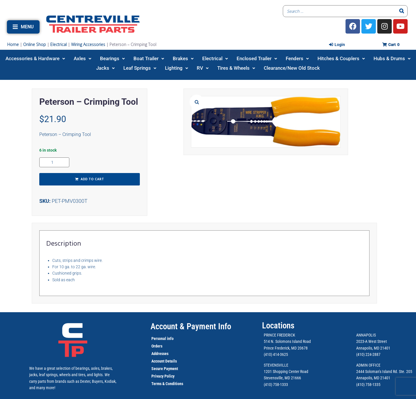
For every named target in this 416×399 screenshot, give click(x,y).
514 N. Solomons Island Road (287, 341)
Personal (158, 338)
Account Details (164, 361)
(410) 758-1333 (276, 384)
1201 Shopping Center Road (286, 371)
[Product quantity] (54, 162)
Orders (156, 346)
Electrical (58, 44)
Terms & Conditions (167, 383)
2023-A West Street (371, 341)
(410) (360, 384)
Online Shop (34, 44)
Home (13, 44)
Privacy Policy (162, 376)
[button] (23, 27)
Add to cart (92, 179)
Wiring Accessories (88, 44)
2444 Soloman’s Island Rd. (377, 371)
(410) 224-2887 (368, 354)
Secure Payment (164, 368)
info (170, 338)
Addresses (159, 353)
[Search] (401, 11)
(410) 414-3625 (276, 354)
